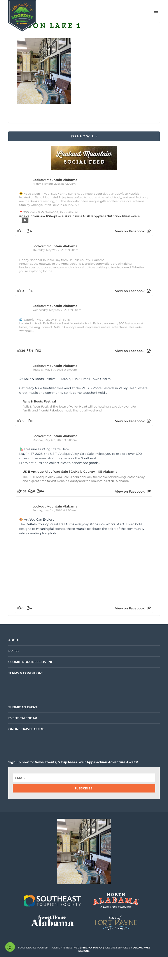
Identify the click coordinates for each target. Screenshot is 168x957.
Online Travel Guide (26, 729)
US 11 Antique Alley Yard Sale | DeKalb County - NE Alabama (70, 472)
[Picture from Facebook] (52, 569)
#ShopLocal (55, 216)
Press (13, 651)
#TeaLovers (131, 216)
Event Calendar (22, 718)
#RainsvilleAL (75, 216)
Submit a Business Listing (30, 662)
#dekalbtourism (32, 216)
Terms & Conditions (25, 673)
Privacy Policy (92, 947)
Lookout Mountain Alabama (55, 180)
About (14, 640)
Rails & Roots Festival (39, 401)
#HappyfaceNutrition (104, 216)
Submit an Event (22, 707)
